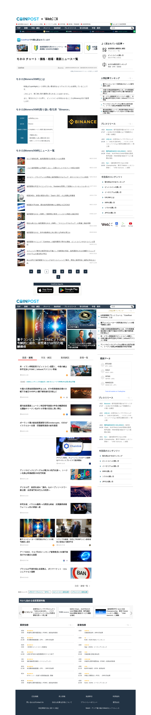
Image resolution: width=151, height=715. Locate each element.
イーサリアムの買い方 (113, 192)
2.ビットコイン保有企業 (61, 592)
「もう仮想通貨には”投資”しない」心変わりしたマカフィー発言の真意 (53, 168)
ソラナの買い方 (110, 208)
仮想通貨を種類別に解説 (116, 48)
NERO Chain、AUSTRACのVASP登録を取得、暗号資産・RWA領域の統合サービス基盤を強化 (80, 612)
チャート (46, 28)
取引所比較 (84, 28)
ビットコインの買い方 (116, 55)
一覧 (129, 78)
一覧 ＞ (131, 311)
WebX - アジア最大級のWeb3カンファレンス (102, 708)
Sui (107, 163)
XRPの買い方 (110, 202)
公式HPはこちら (33, 118)
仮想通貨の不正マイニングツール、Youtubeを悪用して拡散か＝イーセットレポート (58, 186)
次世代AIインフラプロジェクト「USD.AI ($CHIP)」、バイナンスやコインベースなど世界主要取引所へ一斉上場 (44, 612)
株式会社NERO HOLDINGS (116, 151)
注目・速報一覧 (81, 586)
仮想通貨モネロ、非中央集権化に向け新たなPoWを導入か (48, 232)
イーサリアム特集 (50, 24)
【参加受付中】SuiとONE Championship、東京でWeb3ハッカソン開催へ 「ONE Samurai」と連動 (120, 165)
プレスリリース (70, 28)
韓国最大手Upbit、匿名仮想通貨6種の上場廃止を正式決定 (48, 205)
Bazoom (109, 130)
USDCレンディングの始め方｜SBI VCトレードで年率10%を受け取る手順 (51, 382)
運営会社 (116, 702)
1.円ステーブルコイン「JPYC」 (39, 592)
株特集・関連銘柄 (73, 24)
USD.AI (108, 139)
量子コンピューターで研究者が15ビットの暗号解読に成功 (37, 540)
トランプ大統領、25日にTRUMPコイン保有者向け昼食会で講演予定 (73, 540)
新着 (26, 28)
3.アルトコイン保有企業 (79, 592)
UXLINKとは (109, 197)
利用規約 (116, 696)
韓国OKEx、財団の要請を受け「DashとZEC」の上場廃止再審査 (51, 195)
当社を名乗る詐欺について (62, 702)
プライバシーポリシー (89, 702)
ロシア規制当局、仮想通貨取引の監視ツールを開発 (46, 159)
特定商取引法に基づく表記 (48, 708)
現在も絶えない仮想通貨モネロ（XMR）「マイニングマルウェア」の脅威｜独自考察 (59, 223)
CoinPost (21, 67)
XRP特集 (61, 24)
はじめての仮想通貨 (118, 24)
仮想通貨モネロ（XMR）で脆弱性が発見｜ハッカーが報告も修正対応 (53, 214)
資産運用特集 (86, 24)
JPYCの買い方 (110, 213)
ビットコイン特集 (36, 24)
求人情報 (62, 696)
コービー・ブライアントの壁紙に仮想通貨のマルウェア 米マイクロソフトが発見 (58, 177)
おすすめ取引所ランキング (117, 64)
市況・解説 (35, 28)
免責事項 (89, 696)
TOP (19, 28)
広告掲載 (35, 696)
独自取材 (57, 28)
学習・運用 (96, 28)
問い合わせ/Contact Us (35, 702)
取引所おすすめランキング (115, 182)
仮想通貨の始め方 (22, 24)
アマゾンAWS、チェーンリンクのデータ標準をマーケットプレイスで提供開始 (73, 459)
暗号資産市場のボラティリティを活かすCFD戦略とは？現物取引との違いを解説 (120, 132)
